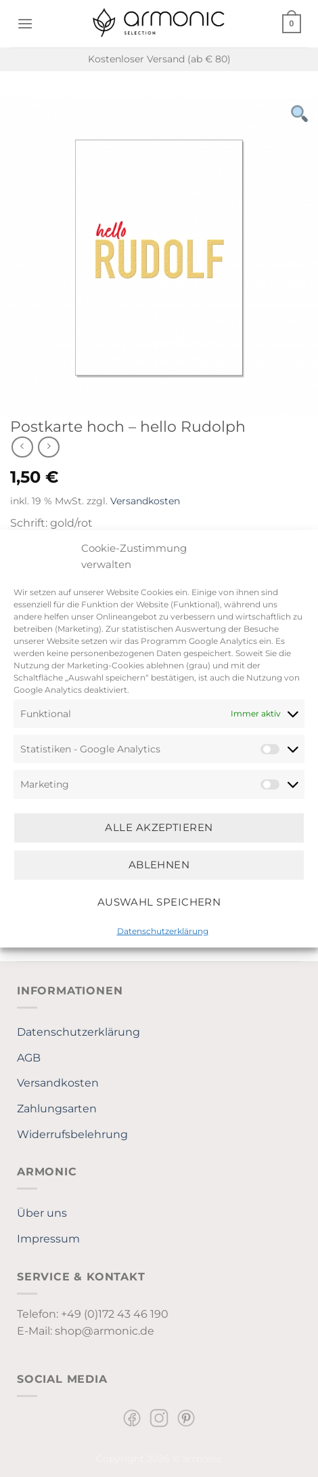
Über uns (42, 1213)
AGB (29, 1057)
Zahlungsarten (57, 1108)
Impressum (48, 1238)
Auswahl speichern (159, 901)
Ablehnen (159, 864)
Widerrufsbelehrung (72, 1134)
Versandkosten (145, 501)
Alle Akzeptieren (158, 827)
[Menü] (25, 23)
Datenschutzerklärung (162, 930)
